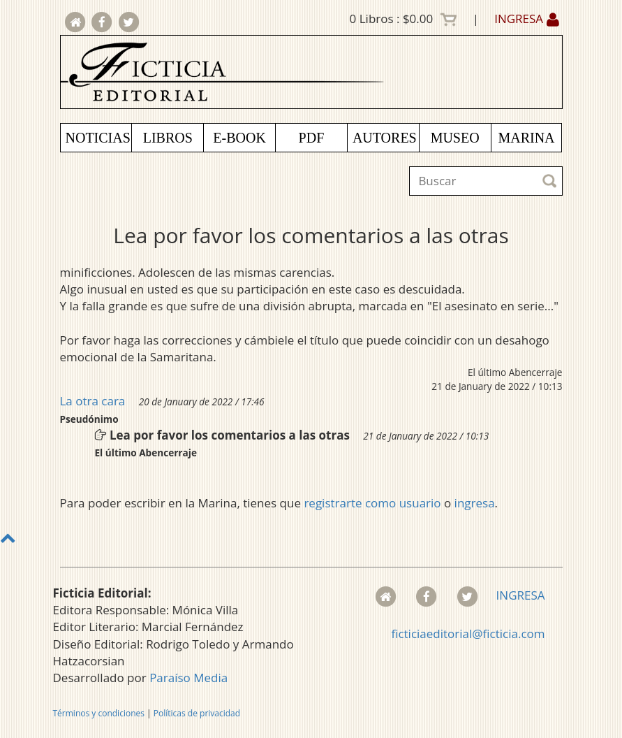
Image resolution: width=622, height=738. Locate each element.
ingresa (474, 503)
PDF (312, 137)
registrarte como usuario (372, 503)
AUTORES (385, 137)
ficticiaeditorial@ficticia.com (468, 633)
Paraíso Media (188, 678)
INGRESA (526, 18)
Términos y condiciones (99, 713)
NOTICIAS (98, 137)
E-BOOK (239, 137)
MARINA (526, 137)
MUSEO (455, 137)
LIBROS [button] (168, 137)
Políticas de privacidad (197, 713)
